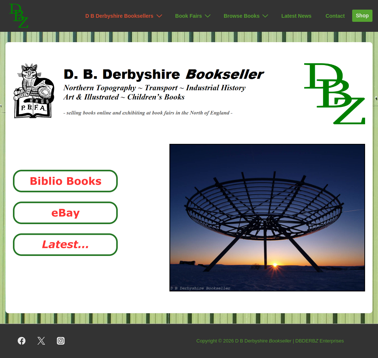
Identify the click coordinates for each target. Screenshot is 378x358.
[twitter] (41, 341)
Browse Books (247, 16)
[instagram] (61, 341)
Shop (362, 15)
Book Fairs (194, 16)
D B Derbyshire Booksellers (124, 16)
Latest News (296, 16)
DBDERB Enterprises (319, 341)
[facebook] (22, 341)
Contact (335, 16)
